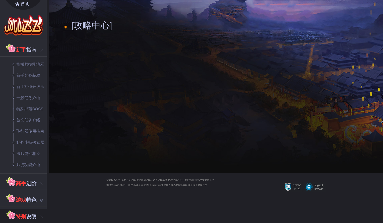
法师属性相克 (26, 153)
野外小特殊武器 (28, 142)
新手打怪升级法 (28, 86)
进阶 (29, 183)
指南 (29, 50)
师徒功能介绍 (26, 164)
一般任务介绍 (26, 98)
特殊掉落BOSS (28, 109)
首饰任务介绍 (26, 120)
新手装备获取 (26, 75)
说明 (29, 216)
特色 (29, 200)
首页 (25, 4)
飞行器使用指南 (28, 131)
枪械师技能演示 (28, 64)
